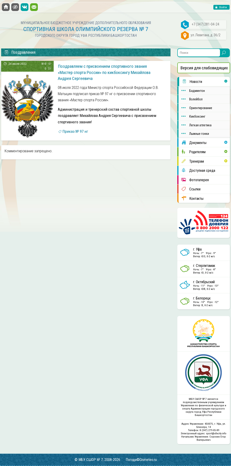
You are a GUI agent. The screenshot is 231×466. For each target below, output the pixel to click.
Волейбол (190, 99)
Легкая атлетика (195, 125)
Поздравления (20, 52)
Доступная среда (196, 170)
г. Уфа (197, 249)
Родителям (192, 151)
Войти (223, 7)
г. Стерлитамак (204, 265)
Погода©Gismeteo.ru (141, 460)
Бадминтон (191, 90)
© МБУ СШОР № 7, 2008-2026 (97, 460)
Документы (192, 142)
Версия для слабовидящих (204, 68)
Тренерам (191, 161)
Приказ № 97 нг (75, 131)
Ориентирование (195, 107)
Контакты (190, 198)
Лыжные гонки (193, 133)
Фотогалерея (193, 179)
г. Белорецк (202, 298)
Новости (190, 81)
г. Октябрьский (204, 282)
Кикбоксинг (191, 116)
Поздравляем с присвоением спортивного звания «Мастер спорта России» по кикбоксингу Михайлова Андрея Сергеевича (104, 72)
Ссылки (189, 189)
